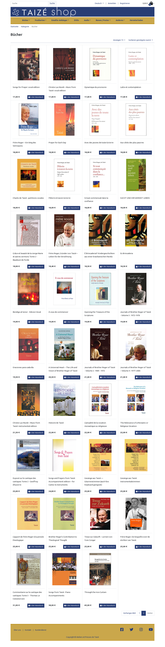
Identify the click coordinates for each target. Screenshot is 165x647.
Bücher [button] (25, 20)
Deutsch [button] (98, 3)
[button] (148, 3)
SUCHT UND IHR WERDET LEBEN (135, 198)
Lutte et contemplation (130, 87)
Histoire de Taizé (56, 423)
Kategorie (25, 27)
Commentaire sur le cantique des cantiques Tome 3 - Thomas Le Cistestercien (27, 595)
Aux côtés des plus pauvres (132, 142)
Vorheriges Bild (129, 613)
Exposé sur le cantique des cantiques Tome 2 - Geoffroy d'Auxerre (25, 481)
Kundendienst (40, 630)
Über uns (17, 630)
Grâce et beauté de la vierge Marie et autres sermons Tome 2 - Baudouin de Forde (28, 256)
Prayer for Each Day (57, 142)
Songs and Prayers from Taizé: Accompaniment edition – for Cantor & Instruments (62, 481)
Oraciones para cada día (23, 367)
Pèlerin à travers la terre (59, 198)
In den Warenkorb (35, 97)
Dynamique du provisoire (95, 87)
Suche (52, 3)
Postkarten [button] (40, 20)
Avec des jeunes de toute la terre (98, 142)
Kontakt (28, 630)
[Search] (29, 3)
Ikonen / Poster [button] (102, 20)
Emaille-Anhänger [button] (59, 20)
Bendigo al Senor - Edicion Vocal (27, 312)
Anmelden (112, 3)
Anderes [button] (119, 20)
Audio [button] (86, 20)
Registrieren (125, 3)
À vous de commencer (58, 312)
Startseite (14, 27)
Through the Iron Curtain (95, 592)
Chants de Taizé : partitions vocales (28, 198)
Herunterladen (136, 20)
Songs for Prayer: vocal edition (26, 87)
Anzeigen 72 (118, 40)
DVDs (76, 20)
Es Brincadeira (126, 253)
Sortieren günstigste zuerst (140, 40)
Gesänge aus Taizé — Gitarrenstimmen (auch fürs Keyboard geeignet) (96, 481)
